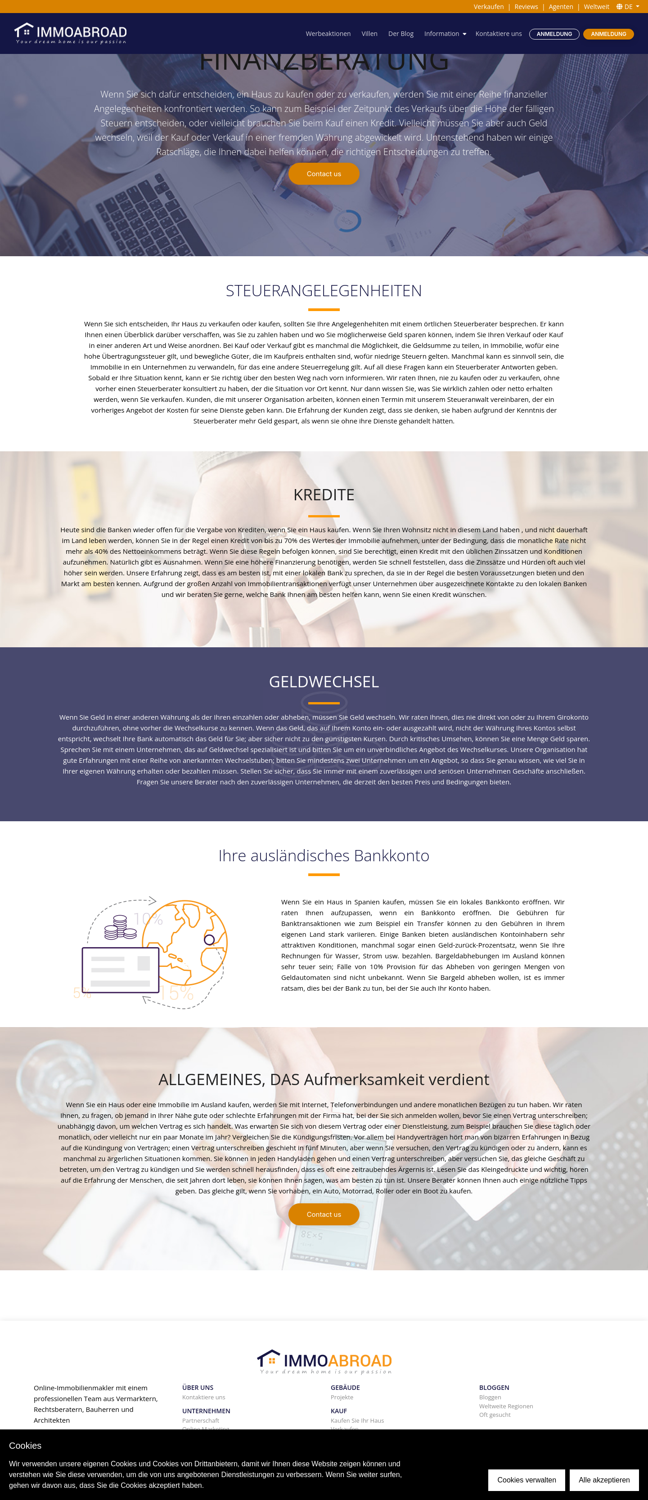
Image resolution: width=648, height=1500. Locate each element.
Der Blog (401, 33)
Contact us (324, 173)
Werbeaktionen (328, 33)
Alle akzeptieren (604, 1480)
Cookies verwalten (526, 1480)
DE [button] (625, 6)
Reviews (526, 6)
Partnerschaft (200, 1420)
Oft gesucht (495, 1415)
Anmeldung (554, 34)
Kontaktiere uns (499, 33)
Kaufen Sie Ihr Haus (357, 1420)
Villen (370, 33)
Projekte (342, 1397)
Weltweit (597, 6)
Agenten (561, 6)
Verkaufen (489, 6)
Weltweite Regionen (506, 1406)
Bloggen (490, 1397)
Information (441, 33)
